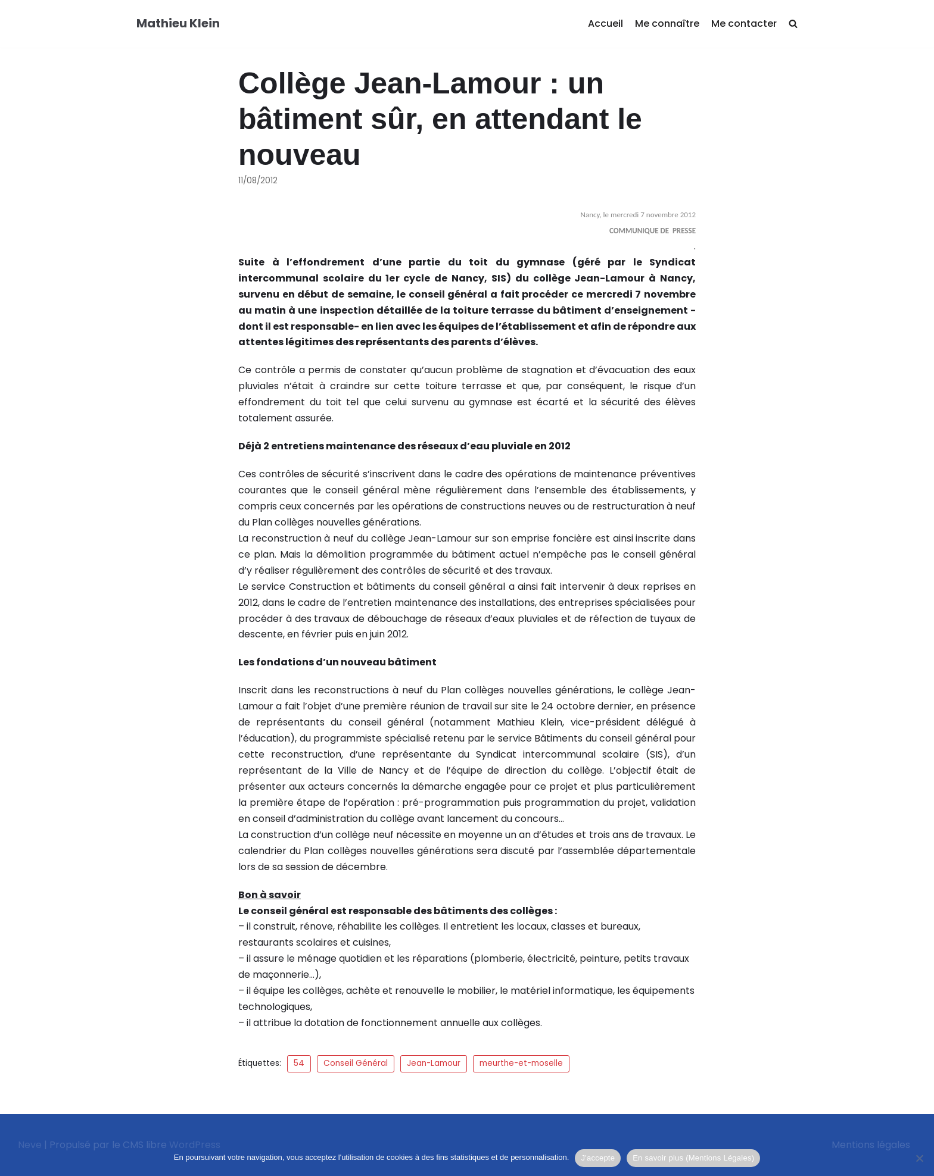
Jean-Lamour (433, 1063)
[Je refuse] (919, 1158)
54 (299, 1063)
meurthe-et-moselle (521, 1063)
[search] (793, 24)
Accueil (605, 23)
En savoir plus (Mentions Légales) (693, 1157)
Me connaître (667, 23)
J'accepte (598, 1157)
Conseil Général (355, 1063)
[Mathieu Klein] (178, 24)
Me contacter (744, 23)
